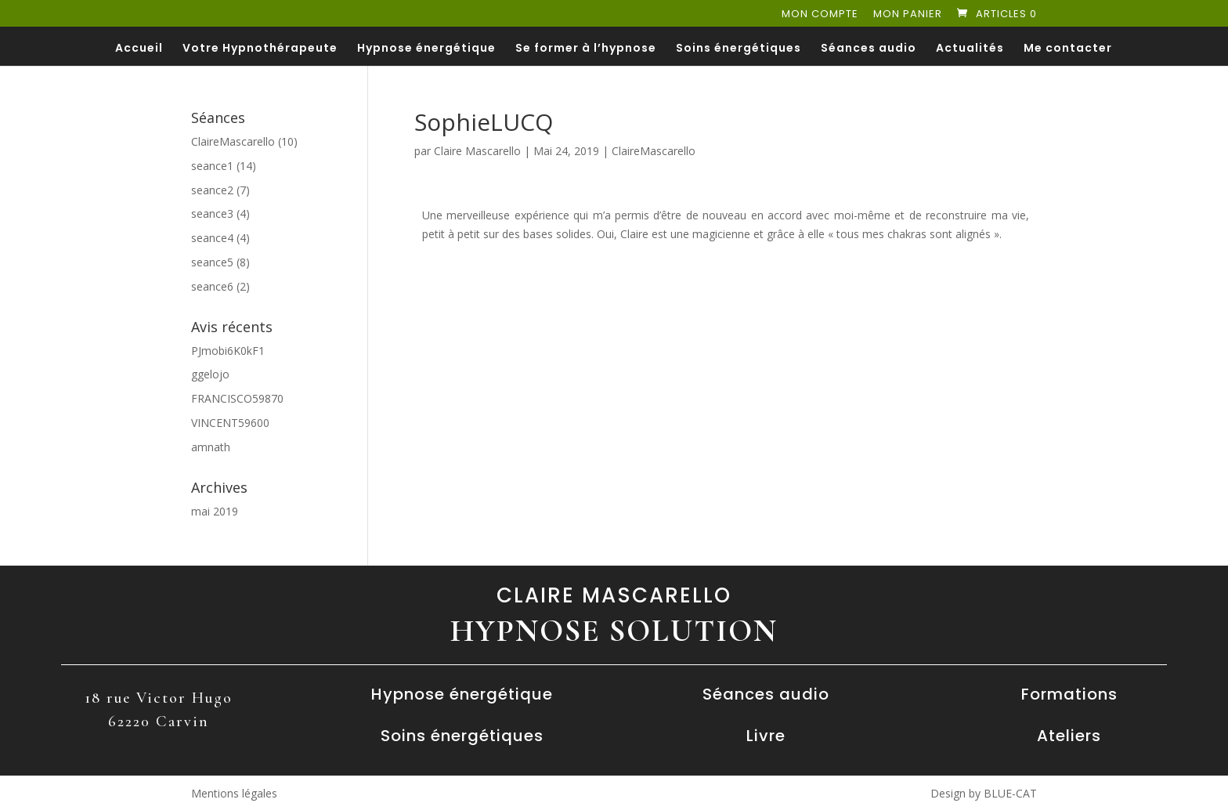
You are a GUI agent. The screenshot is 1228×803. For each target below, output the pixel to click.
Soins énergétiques (738, 49)
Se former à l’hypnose (585, 49)
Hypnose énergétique (426, 49)
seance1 (212, 165)
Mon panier (907, 15)
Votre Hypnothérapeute (260, 49)
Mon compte (820, 15)
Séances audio (868, 49)
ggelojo (210, 374)
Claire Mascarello (477, 150)
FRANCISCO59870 (237, 398)
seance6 (212, 286)
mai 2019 (214, 511)
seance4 (212, 237)
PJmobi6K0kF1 (228, 350)
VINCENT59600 (230, 422)
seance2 (212, 190)
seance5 (212, 262)
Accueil (139, 49)
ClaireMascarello (653, 150)
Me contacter (1068, 49)
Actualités (970, 49)
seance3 (212, 213)
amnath (210, 446)
